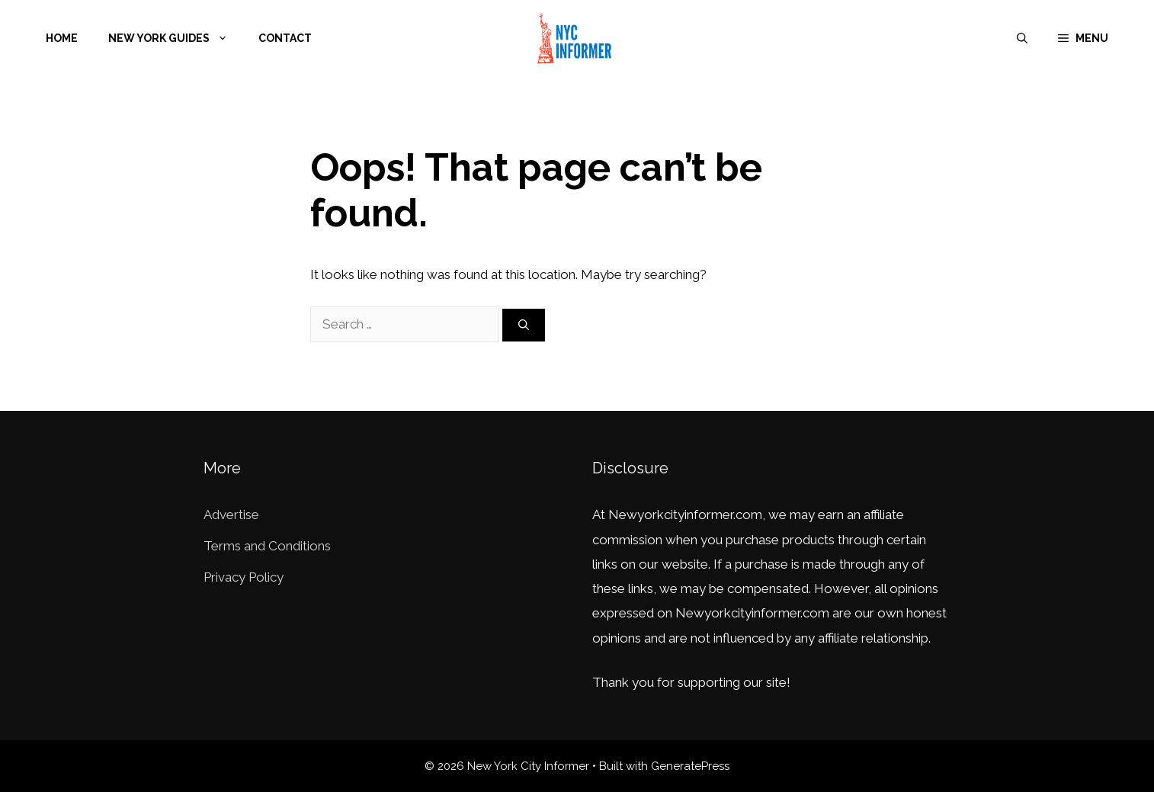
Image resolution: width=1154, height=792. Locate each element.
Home (62, 38)
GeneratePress (690, 766)
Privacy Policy (244, 577)
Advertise (231, 514)
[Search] (523, 325)
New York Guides (175, 38)
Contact (285, 38)
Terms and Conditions (267, 545)
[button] (1083, 38)
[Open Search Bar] (1022, 38)
